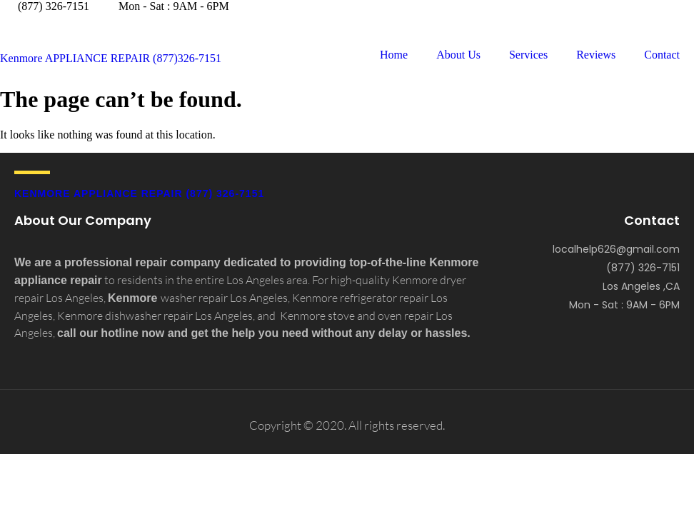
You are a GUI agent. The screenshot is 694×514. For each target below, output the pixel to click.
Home (394, 55)
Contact (662, 55)
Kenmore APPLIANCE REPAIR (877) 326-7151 (139, 193)
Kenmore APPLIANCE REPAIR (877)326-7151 (110, 58)
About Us (458, 55)
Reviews (595, 55)
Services (528, 55)
